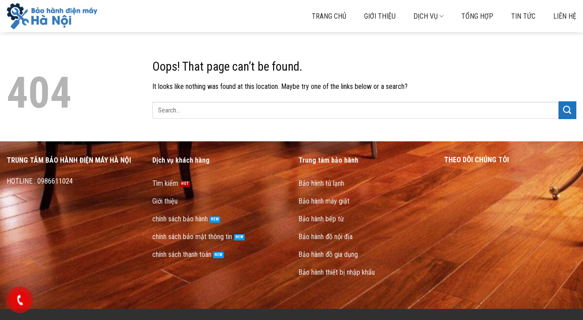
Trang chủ (329, 16)
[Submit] (567, 110)
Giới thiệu (380, 16)
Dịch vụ (428, 16)
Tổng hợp (477, 16)
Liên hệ (564, 16)
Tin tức (523, 16)
